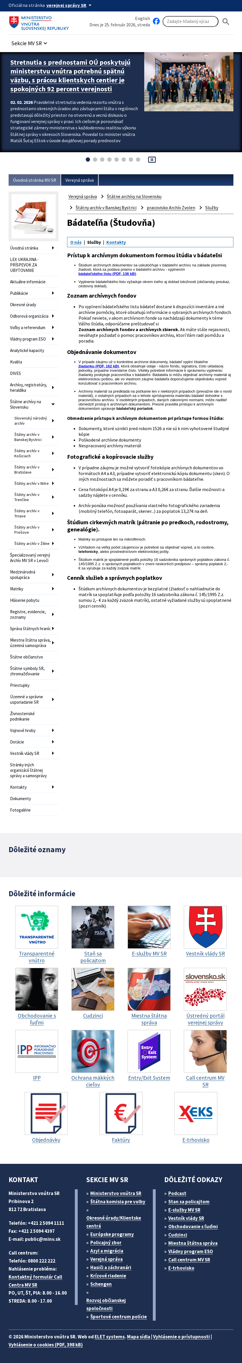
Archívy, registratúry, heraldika (28, 387)
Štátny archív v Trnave (27, 513)
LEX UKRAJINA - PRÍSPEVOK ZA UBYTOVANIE (24, 265)
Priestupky (20, 685)
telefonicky (88, 551)
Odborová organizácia (29, 316)
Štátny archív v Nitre (31, 483)
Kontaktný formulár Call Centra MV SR (35, 1281)
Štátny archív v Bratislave (27, 469)
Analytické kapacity (27, 350)
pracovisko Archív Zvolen (171, 207)
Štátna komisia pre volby (117, 1201)
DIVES (15, 373)
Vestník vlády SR (24, 753)
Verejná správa (79, 180)
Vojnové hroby (23, 730)
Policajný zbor (106, 1242)
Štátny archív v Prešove (27, 530)
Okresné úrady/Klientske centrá (113, 1222)
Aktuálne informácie (28, 281)
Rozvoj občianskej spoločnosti (106, 1304)
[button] (30, 41)
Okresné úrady (23, 304)
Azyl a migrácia (106, 1251)
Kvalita (16, 362)
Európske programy (112, 1234)
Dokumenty (20, 798)
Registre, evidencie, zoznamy (28, 614)
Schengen (101, 1284)
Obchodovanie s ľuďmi (193, 1226)
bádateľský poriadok (134, 408)
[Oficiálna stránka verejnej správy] (69, 5)
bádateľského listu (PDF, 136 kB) (107, 274)
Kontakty (18, 787)
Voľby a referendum (27, 327)
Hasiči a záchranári (110, 1267)
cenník (97, 606)
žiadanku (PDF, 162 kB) (99, 366)
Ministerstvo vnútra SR (115, 1193)
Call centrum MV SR (189, 1260)
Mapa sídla (138, 1337)
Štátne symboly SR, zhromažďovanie (27, 671)
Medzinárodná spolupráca (22, 574)
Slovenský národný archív (30, 421)
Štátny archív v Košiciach (27, 453)
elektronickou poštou (96, 379)
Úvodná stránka (24, 248)
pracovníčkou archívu (96, 400)
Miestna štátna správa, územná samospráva (30, 642)
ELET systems (110, 1337)
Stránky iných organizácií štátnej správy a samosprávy (28, 770)
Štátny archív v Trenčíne (27, 497)
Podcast (177, 1193)
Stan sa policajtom (189, 1201)
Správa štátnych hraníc (30, 628)
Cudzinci (177, 1235)
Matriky (16, 589)
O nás (76, 242)
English (142, 18)
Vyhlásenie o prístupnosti (181, 1337)
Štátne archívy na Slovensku (25, 404)
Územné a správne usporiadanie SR (26, 699)
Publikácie (19, 293)
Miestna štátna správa (193, 1243)
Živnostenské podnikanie (22, 716)
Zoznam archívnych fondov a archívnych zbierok (128, 329)
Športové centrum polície (118, 1316)
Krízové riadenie (108, 1276)
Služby (211, 207)
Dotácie (17, 742)
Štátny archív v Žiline (32, 543)
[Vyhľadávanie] (190, 21)
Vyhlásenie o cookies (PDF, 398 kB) (46, 1345)
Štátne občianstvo (26, 657)
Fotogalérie (20, 810)
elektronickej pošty (153, 551)
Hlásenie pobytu (24, 600)
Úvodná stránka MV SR (34, 180)
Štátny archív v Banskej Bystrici (28, 437)
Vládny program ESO (28, 339)
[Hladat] (225, 21)
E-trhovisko (181, 1268)
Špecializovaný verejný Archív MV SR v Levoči (30, 557)
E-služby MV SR (184, 1210)
